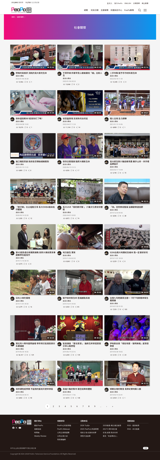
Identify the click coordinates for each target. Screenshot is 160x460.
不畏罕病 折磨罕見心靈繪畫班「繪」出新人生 (82, 74)
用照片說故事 (85, 436)
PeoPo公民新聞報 (64, 425)
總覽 (86, 10)
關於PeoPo (38, 425)
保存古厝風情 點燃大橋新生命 (76, 161)
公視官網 (136, 3)
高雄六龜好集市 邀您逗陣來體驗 (77, 388)
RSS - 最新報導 (133, 425)
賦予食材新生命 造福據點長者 (76, 297)
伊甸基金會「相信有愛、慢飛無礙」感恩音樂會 (129, 344)
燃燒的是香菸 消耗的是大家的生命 (31, 72)
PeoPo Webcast (63, 429)
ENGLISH (128, 3)
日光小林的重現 (23, 297)
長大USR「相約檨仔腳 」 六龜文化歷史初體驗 (83, 208)
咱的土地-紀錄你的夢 (88, 432)
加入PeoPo (118, 3)
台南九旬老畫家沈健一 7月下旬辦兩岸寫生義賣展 (129, 299)
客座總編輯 (61, 439)
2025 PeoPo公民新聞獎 (89, 429)
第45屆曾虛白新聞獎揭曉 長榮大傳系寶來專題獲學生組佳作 (35, 253)
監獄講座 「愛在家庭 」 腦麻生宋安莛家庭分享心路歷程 (82, 344)
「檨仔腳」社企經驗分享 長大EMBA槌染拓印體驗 (35, 208)
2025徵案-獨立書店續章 (112, 425)
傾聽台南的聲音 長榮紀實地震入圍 (125, 388)
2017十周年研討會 (110, 429)
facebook (13, 428)
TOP (145, 448)
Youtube (20, 428)
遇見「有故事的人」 (110, 436)
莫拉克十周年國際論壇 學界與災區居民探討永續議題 (35, 344)
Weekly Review (40, 436)
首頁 (13, 17)
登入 (110, 3)
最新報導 (20, 17)
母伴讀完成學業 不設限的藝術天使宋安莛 (34, 388)
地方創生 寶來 (69, 252)
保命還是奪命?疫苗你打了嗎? (29, 118)
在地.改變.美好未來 (110, 432)
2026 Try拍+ (85, 425)
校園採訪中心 (116, 10)
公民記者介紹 (62, 436)
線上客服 (145, 3)
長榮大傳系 (20, 76)
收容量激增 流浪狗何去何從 (75, 118)
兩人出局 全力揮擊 (118, 118)
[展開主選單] (145, 10)
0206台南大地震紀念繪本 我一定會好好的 (129, 252)
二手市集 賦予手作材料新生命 (123, 72)
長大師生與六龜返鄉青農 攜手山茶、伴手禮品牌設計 (129, 162)
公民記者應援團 (63, 432)
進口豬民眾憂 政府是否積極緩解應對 (32, 161)
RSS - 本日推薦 (133, 429)
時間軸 (36, 432)
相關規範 (37, 429)
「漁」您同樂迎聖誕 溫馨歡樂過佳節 (126, 206)
